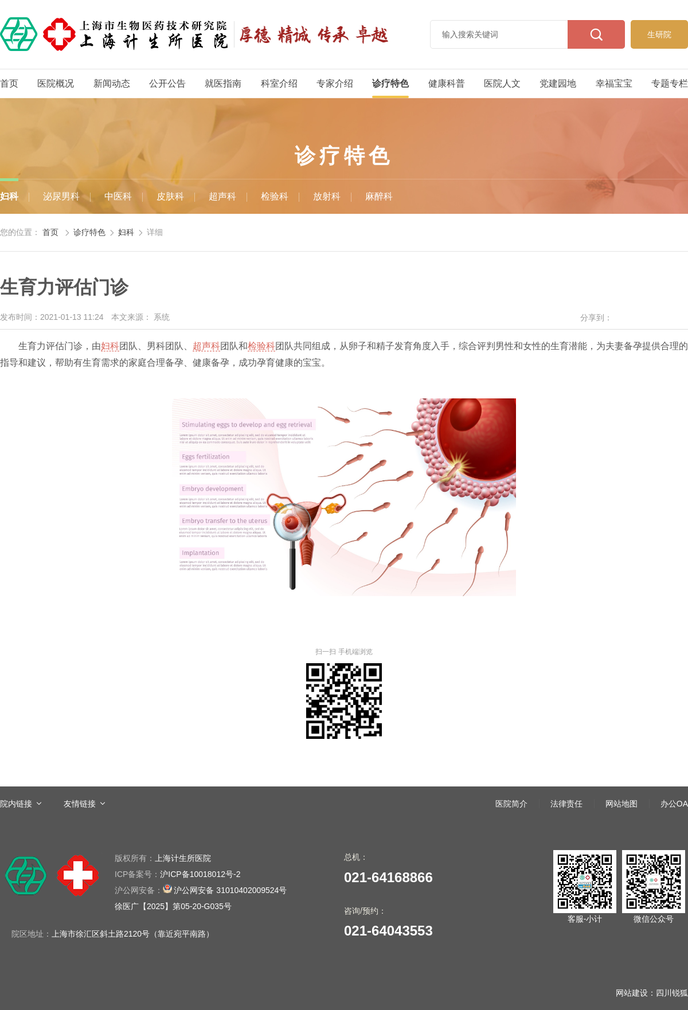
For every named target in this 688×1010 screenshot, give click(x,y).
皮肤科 (170, 196)
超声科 (222, 196)
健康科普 (446, 83)
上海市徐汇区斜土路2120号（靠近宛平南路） (133, 933)
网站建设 (632, 992)
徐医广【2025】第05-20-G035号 (173, 906)
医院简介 (511, 803)
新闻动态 (111, 83)
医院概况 (55, 83)
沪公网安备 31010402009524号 (201, 889)
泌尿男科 (61, 196)
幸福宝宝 (614, 83)
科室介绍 (279, 83)
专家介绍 (334, 83)
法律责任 (566, 803)
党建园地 (558, 83)
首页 (9, 83)
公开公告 (167, 83)
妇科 (9, 196)
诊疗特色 (390, 83)
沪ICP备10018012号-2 (177, 874)
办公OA (674, 803)
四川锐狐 (672, 992)
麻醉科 (379, 196)
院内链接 (16, 803)
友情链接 (80, 803)
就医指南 (223, 83)
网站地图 (621, 803)
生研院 (659, 34)
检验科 (274, 196)
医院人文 (502, 83)
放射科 (327, 196)
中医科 (118, 196)
